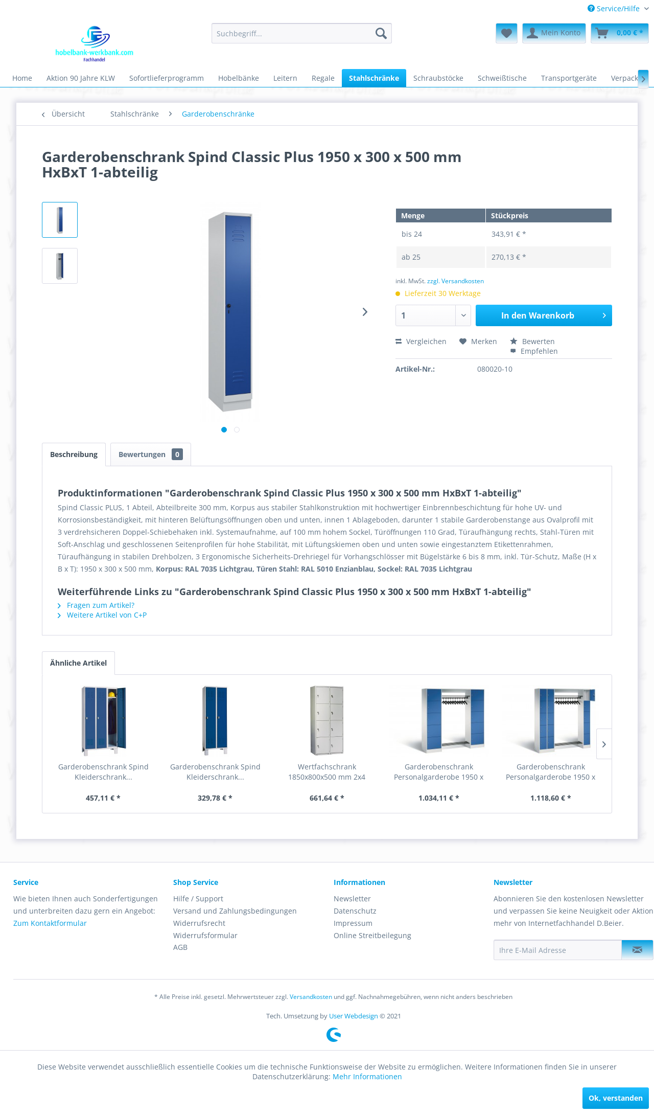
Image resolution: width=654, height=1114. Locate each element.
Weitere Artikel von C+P (102, 615)
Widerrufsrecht (199, 923)
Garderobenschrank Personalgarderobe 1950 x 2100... (550, 772)
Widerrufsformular (205, 935)
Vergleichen (421, 341)
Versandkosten (311, 996)
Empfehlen (534, 351)
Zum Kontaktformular (50, 923)
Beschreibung (74, 454)
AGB (180, 947)
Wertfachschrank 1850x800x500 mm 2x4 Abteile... (326, 772)
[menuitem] (614, 8)
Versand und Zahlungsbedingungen (235, 911)
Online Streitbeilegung (372, 935)
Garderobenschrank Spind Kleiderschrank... (103, 772)
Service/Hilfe (615, 8)
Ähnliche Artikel (78, 663)
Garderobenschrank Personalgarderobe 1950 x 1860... (438, 772)
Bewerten (532, 341)
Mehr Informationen (367, 1076)
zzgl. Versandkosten (455, 281)
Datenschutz (355, 911)
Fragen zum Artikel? (96, 605)
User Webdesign (353, 1015)
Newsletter (352, 898)
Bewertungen (151, 454)
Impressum (353, 923)
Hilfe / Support (198, 898)
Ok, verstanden (616, 1098)
